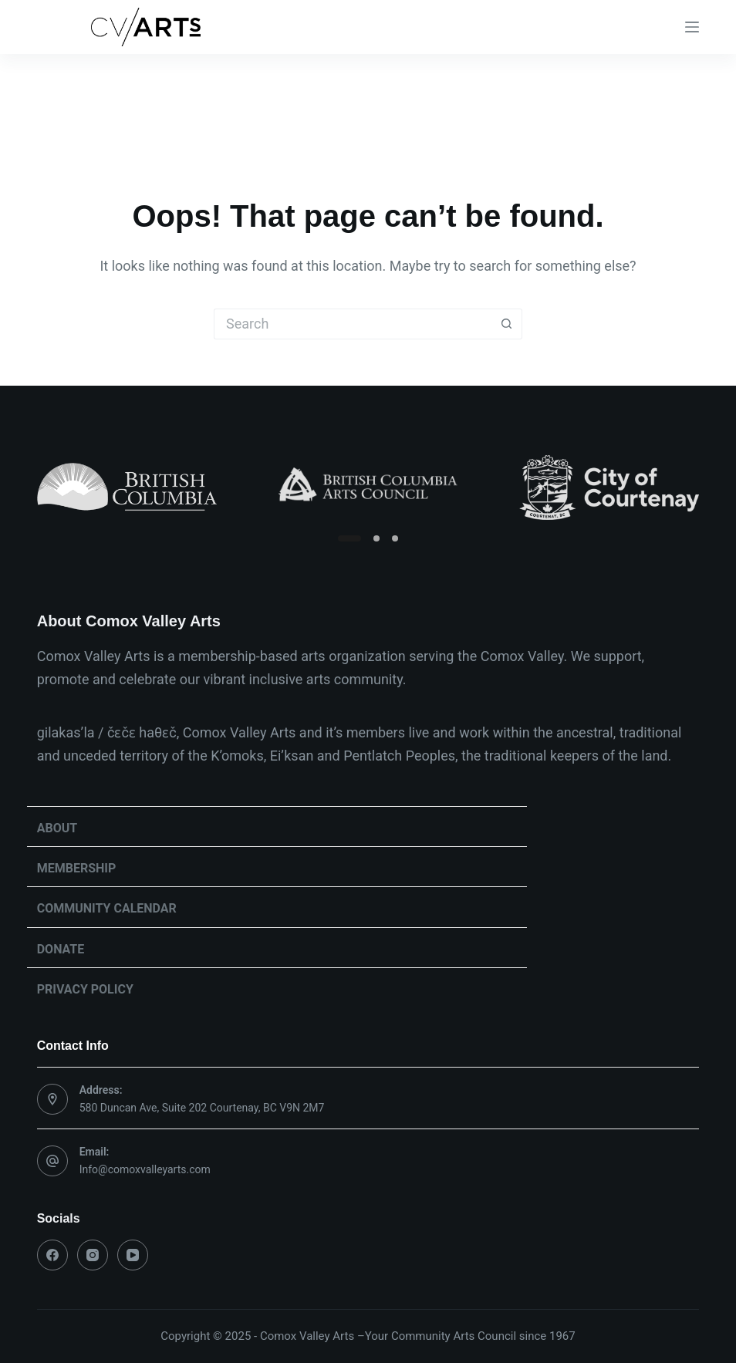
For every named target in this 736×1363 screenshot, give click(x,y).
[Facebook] (52, 1255)
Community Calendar (107, 908)
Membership (76, 868)
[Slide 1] (349, 538)
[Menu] (692, 27)
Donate (61, 949)
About (57, 828)
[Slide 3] (395, 538)
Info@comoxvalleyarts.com (145, 1169)
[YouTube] (132, 1255)
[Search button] (506, 324)
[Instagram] (92, 1255)
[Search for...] (352, 324)
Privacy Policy (85, 989)
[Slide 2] (376, 538)
